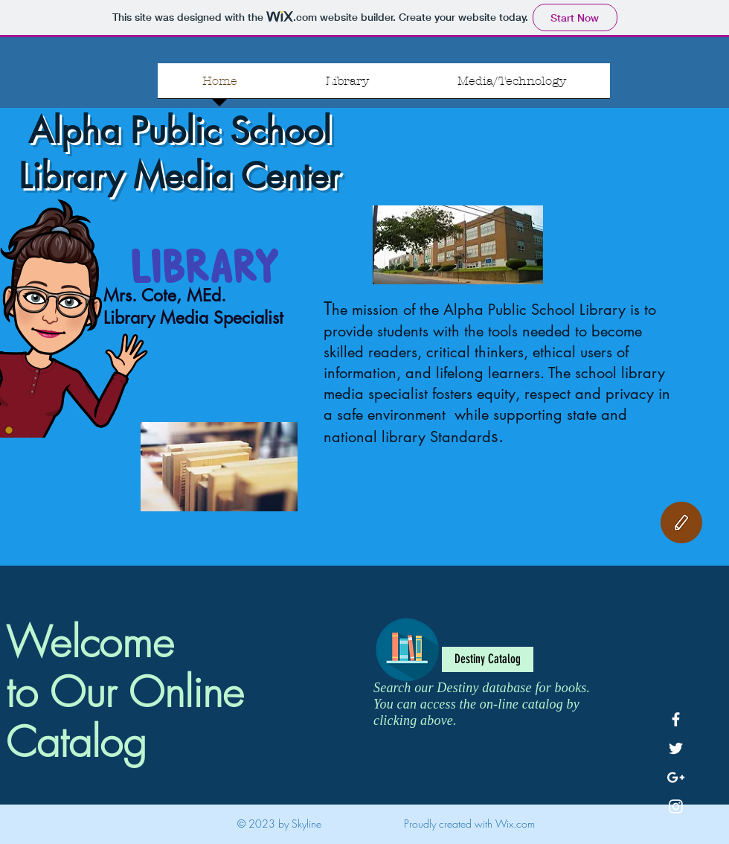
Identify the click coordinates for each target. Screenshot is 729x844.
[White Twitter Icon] (676, 748)
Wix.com (515, 823)
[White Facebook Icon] (676, 719)
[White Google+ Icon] (676, 777)
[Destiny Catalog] (487, 659)
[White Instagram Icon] (676, 806)
